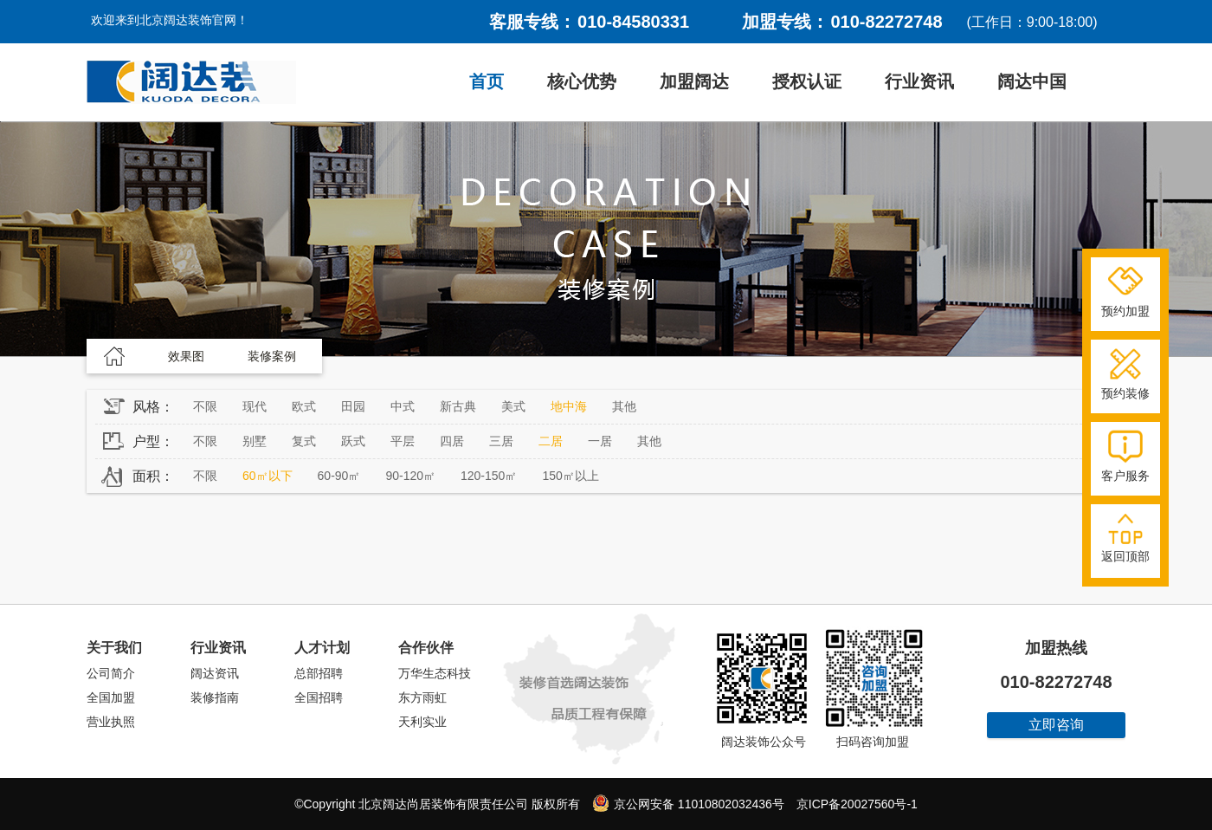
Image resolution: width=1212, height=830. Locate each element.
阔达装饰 (191, 82)
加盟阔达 (694, 81)
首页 (486, 81)
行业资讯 (919, 81)
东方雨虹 (422, 697)
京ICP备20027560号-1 (857, 804)
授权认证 (806, 81)
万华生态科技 (434, 673)
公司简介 (111, 673)
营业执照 (111, 722)
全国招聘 (318, 697)
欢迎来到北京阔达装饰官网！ (169, 20)
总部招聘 (318, 673)
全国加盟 (111, 697)
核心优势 (581, 81)
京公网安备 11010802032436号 (688, 803)
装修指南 (214, 697)
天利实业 (422, 722)
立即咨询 (1056, 724)
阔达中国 (1032, 81)
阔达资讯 (214, 673)
